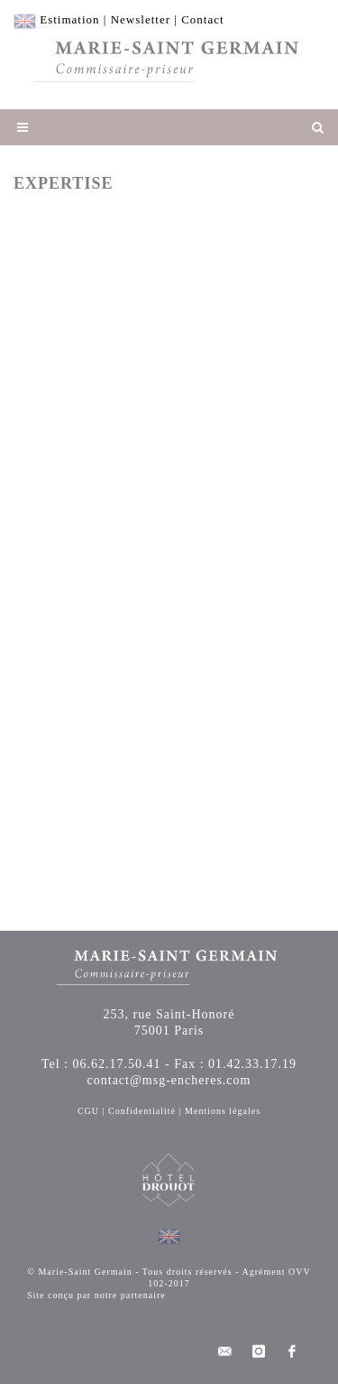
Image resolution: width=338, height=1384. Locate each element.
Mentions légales (222, 1111)
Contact (202, 19)
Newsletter (140, 19)
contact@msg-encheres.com (169, 1080)
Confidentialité (142, 1111)
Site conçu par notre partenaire (96, 1295)
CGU (88, 1111)
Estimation (69, 19)
